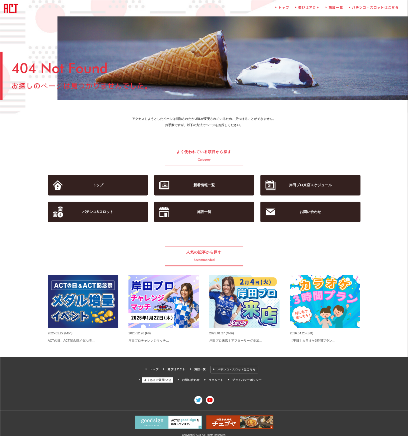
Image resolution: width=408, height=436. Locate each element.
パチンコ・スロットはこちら (374, 9)
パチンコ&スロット (98, 212)
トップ (283, 9)
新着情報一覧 (204, 185)
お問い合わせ (309, 212)
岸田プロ (309, 185)
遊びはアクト (308, 9)
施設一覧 (335, 9)
